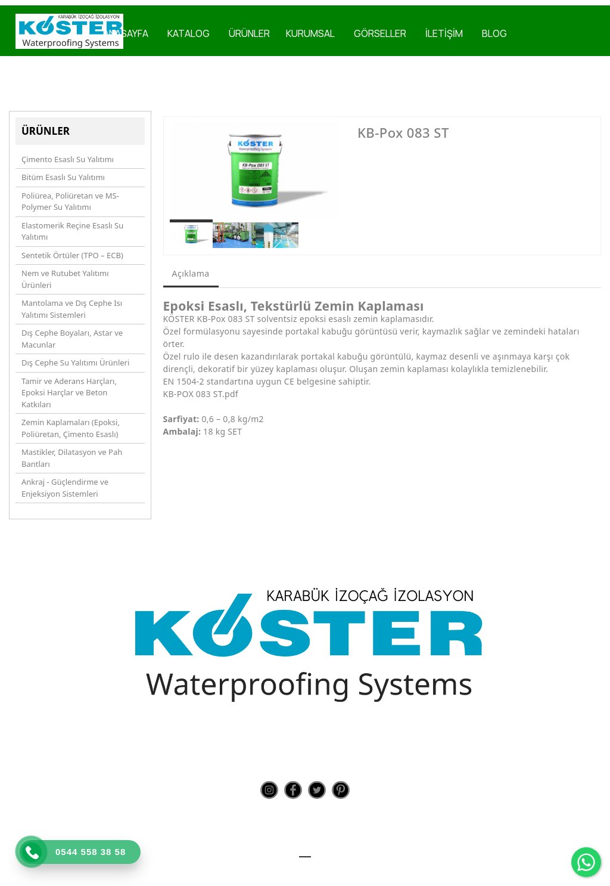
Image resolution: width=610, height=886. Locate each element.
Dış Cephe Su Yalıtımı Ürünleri (75, 362)
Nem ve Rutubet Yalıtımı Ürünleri (65, 279)
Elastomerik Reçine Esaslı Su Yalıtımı (72, 231)
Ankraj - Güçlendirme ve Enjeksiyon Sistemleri (64, 487)
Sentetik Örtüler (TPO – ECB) (72, 255)
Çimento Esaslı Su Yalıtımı (67, 159)
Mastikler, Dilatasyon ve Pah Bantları (71, 458)
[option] (255, 171)
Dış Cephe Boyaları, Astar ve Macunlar (72, 338)
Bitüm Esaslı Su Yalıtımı (63, 177)
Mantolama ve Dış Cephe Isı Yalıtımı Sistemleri (71, 309)
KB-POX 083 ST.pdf (200, 393)
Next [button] (322, 176)
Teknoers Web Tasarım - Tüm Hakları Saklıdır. (305, 868)
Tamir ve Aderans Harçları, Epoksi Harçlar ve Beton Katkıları (69, 393)
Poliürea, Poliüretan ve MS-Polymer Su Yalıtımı (70, 201)
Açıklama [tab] (191, 273)
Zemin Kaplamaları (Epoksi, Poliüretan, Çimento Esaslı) (70, 428)
